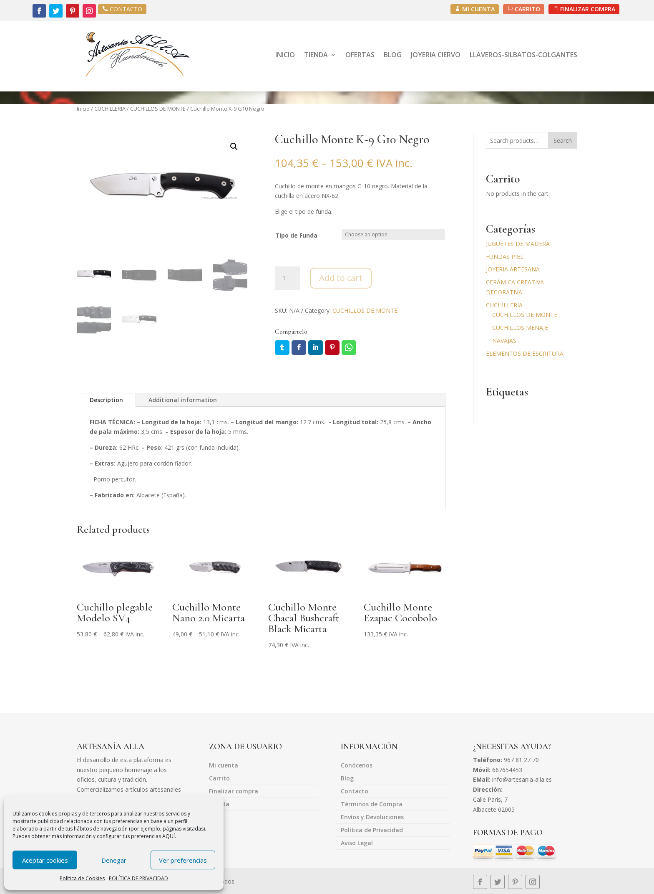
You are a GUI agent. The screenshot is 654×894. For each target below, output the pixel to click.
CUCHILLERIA (110, 108)
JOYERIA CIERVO (435, 54)
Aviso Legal (357, 843)
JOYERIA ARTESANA (513, 269)
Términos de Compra (371, 804)
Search (562, 140)
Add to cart (340, 278)
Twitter (282, 347)
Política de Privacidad (372, 830)
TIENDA (316, 54)
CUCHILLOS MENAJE (520, 328)
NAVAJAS (504, 340)
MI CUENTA (478, 9)
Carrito (219, 778)
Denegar (113, 860)
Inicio (83, 108)
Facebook (299, 347)
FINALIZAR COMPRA (587, 9)
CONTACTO (126, 9)
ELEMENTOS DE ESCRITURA (524, 353)
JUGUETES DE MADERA (518, 244)
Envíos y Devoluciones (372, 817)
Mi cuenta (223, 765)
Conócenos (356, 765)
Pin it (332, 347)
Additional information (182, 400)
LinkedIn (315, 347)
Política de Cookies (82, 878)
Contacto (354, 791)
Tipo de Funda (296, 235)
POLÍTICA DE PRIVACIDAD (138, 878)
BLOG (393, 54)
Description (106, 400)
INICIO (285, 54)
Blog (347, 778)
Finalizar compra (233, 791)
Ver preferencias (183, 860)
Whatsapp (349, 347)
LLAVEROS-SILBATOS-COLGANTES (523, 54)
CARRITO (527, 9)
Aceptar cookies (45, 860)
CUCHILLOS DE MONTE (158, 108)
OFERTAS (360, 54)
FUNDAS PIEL (504, 257)
